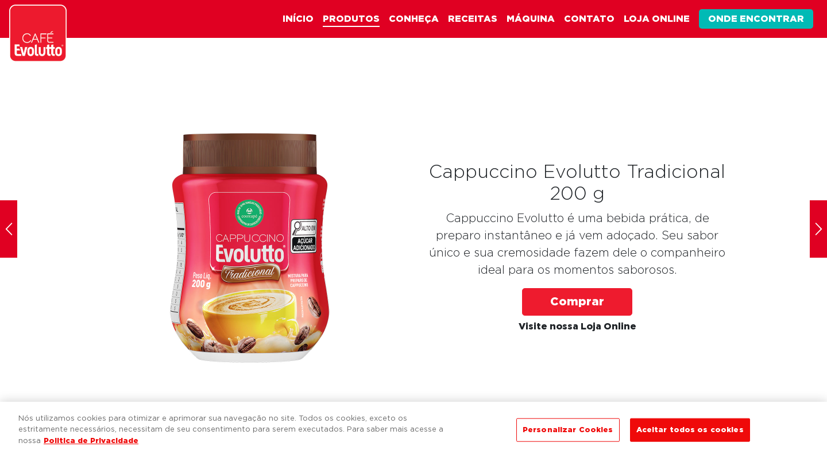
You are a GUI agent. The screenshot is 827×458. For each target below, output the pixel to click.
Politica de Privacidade (91, 444)
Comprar (577, 302)
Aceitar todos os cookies (690, 432)
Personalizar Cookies (568, 432)
